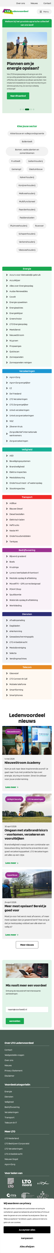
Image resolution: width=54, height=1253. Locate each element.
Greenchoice (16, 318)
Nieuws (34, 3)
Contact (47, 3)
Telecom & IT (11, 1122)
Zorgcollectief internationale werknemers (23, 434)
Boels (12, 561)
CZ (11, 388)
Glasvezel (14, 673)
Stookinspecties (17, 488)
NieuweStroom (17, 335)
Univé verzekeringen (19, 410)
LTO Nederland (12, 1138)
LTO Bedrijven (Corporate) (17, 1143)
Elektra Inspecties (18, 472)
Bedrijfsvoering (27, 550)
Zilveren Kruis (16, 426)
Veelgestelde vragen (14, 1055)
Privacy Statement (13, 1070)
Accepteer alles (27, 1229)
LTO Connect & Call (18, 678)
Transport (27, 496)
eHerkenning (16, 631)
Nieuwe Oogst (11, 1159)
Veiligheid (27, 449)
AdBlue (13, 503)
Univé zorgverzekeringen (22, 415)
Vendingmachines (18, 658)
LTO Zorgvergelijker (19, 404)
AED (12, 455)
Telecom (27, 667)
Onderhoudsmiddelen (20, 536)
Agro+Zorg (15, 377)
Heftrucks (14, 525)
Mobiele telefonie (18, 684)
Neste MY (14, 530)
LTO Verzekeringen (19, 399)
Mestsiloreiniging (18, 647)
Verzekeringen (27, 370)
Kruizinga (14, 567)
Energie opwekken (18, 302)
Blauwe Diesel (16, 508)
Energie (27, 268)
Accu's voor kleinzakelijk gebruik (25, 274)
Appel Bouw (12, 875)
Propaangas (15, 346)
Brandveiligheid (17, 466)
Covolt (13, 296)
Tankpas (14, 541)
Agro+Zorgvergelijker (20, 382)
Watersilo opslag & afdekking (24, 600)
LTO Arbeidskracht (18, 642)
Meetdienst (15, 329)
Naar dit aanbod (18, 95)
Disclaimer (9, 1075)
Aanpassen (27, 1238)
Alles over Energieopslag (21, 285)
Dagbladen (15, 625)
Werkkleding (16, 605)
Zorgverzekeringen (19, 441)
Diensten (27, 614)
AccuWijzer (15, 280)
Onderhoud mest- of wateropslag (26, 483)
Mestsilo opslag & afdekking (23, 578)
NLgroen (14, 340)
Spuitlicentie (15, 594)
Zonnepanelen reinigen (21, 362)
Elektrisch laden (17, 519)
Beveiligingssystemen (20, 461)
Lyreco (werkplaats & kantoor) (24, 572)
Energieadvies (16, 307)
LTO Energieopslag (18, 324)
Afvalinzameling (17, 620)
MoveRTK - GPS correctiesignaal (25, 583)
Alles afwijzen (27, 1246)
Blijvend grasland (18, 556)
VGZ (11, 421)
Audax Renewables (19, 291)
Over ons (20, 3)
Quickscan (14, 351)
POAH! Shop (15, 589)
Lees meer (10, 787)
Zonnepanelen (16, 357)
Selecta (13, 653)
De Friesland (15, 393)
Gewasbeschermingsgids (22, 636)
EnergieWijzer (16, 313)
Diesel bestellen (17, 514)
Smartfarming (16, 689)
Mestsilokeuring (17, 477)
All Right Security (14, 799)
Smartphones (16, 695)
